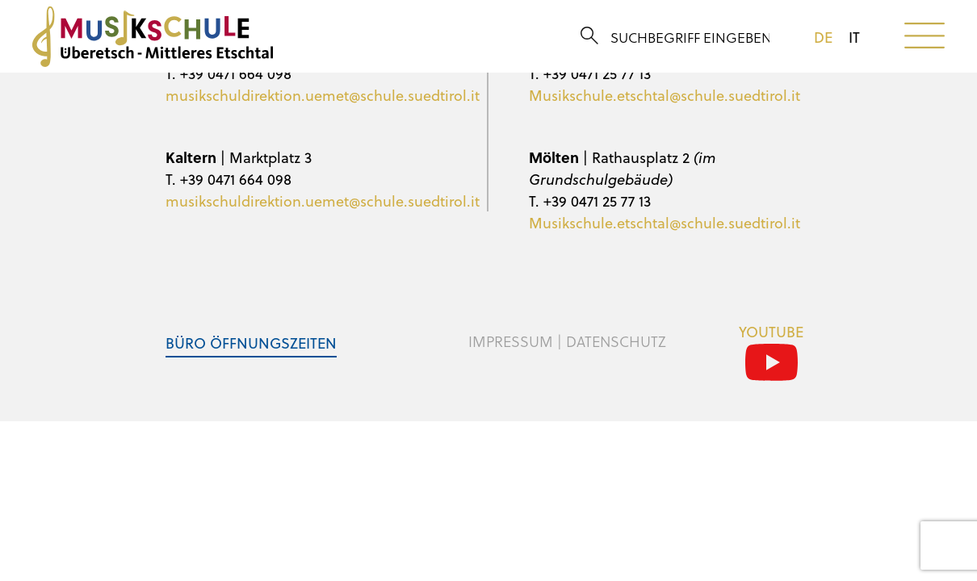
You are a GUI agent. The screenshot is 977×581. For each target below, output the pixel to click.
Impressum (510, 341)
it (854, 37)
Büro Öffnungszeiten (251, 342)
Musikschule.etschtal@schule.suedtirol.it (664, 95)
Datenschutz (616, 341)
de (823, 37)
